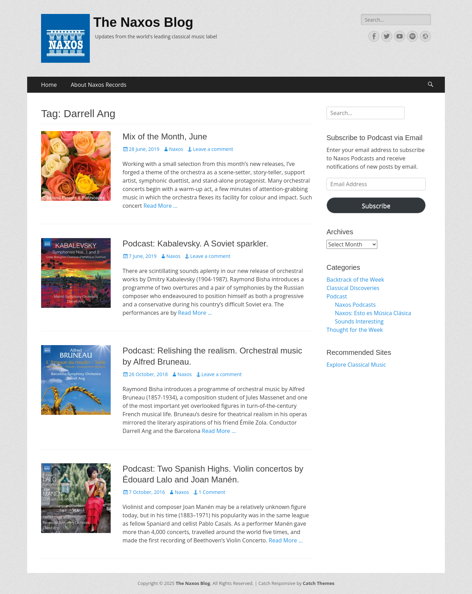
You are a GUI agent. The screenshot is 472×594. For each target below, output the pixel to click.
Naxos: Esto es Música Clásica (373, 313)
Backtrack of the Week (355, 279)
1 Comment (212, 492)
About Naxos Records (98, 85)
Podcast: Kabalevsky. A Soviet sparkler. (195, 243)
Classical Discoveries (353, 288)
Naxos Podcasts (355, 305)
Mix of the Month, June (165, 136)
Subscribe (376, 205)
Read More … (160, 206)
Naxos (176, 149)
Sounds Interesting (359, 321)
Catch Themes (319, 583)
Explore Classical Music (356, 364)
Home (49, 85)
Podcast (337, 296)
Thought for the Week (355, 330)
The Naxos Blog (143, 22)
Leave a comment (213, 149)
